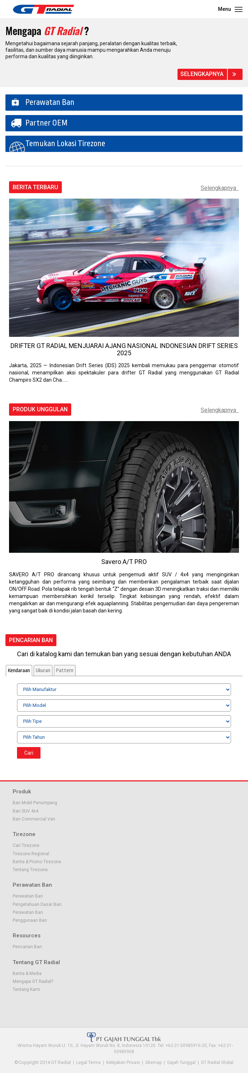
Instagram (54, 1006)
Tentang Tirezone (30, 869)
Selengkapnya (201, 74)
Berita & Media (27, 973)
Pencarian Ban (31, 640)
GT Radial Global (217, 1062)
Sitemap (153, 1062)
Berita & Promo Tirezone (37, 861)
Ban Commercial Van (34, 819)
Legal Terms (88, 1062)
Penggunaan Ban (30, 920)
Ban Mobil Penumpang (35, 802)
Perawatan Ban (49, 102)
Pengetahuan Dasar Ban (37, 904)
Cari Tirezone (26, 845)
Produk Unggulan (40, 409)
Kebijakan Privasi (123, 1062)
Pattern (64, 670)
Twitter (29, 1006)
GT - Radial (43, 9)
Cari (28, 753)
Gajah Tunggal (181, 1062)
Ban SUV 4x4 (25, 811)
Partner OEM (46, 123)
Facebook (17, 1006)
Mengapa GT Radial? (33, 981)
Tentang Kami (26, 989)
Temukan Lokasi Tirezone (65, 143)
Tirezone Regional (31, 853)
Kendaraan (19, 670)
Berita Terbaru (35, 187)
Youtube (41, 1006)
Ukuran (43, 670)
